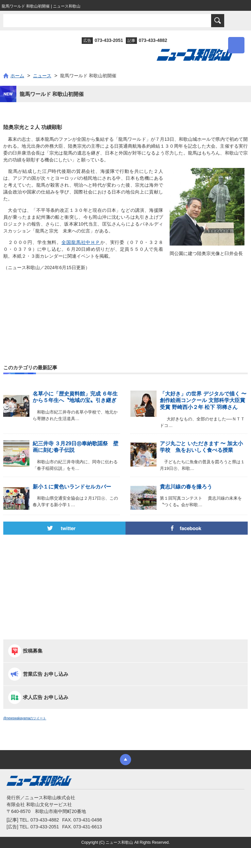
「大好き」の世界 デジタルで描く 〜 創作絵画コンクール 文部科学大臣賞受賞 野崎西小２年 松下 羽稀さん (203, 400)
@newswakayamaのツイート (24, 718)
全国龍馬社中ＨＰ (80, 242)
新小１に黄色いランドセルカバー (72, 486)
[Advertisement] (125, 303)
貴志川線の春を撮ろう (186, 486)
